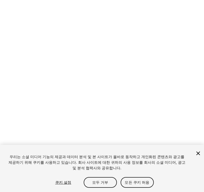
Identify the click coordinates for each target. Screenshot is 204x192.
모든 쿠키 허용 (137, 182)
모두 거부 (100, 182)
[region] (102, 168)
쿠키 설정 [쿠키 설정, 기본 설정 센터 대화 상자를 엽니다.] (63, 182)
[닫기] (198, 153)
